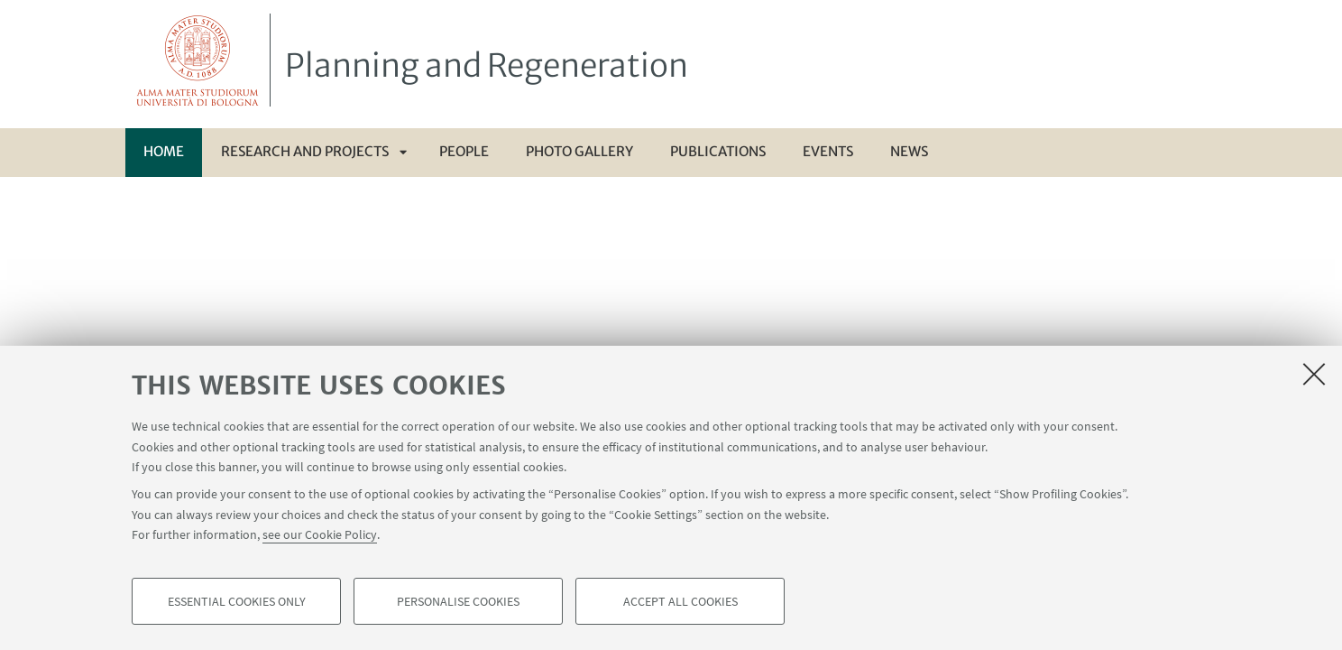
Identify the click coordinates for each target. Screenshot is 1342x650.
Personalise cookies (458, 601)
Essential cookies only (237, 601)
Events (828, 151)
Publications (718, 151)
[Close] (1314, 373)
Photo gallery (579, 151)
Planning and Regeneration (486, 66)
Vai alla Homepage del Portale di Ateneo (198, 60)
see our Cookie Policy (319, 534)
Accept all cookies (680, 601)
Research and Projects (305, 151)
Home (163, 151)
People (464, 151)
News (909, 151)
